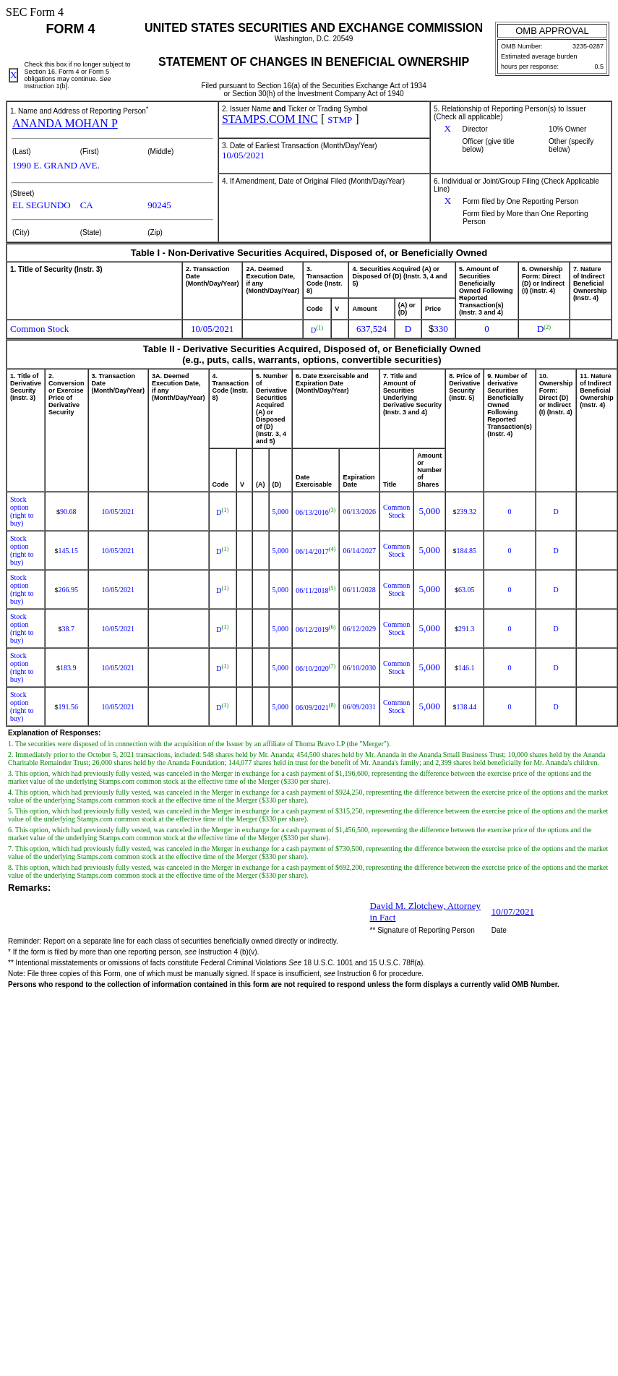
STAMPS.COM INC (270, 119)
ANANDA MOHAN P (65, 123)
